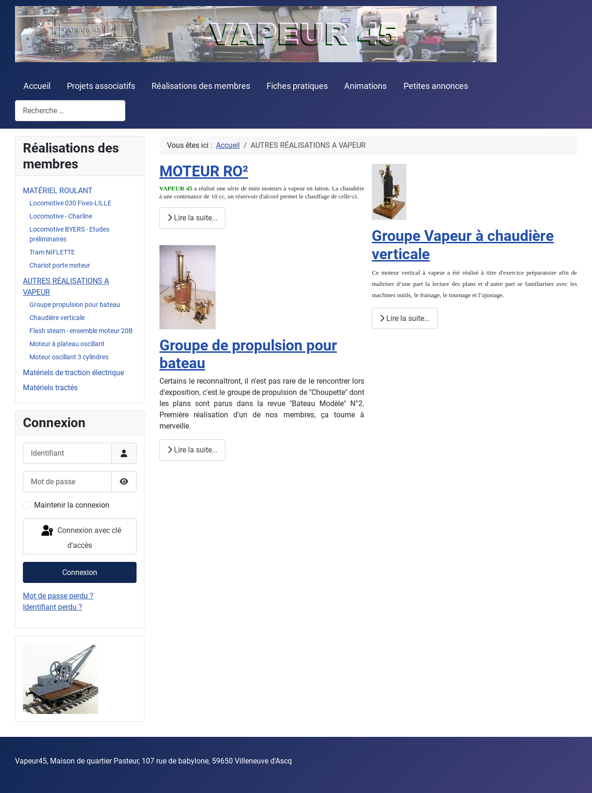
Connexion (79, 572)
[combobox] (70, 110)
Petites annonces (436, 86)
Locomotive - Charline (60, 216)
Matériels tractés (50, 387)
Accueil (37, 86)
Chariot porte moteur (59, 265)
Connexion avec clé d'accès (80, 537)
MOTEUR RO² (203, 171)
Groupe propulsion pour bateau (74, 304)
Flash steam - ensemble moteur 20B (81, 331)
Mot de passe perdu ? (58, 595)
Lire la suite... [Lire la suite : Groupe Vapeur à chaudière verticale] (405, 318)
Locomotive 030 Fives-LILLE (70, 203)
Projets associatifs (101, 86)
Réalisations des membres (201, 86)
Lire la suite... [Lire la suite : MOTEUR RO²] (192, 217)
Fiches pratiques (297, 86)
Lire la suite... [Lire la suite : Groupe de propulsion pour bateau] (192, 449)
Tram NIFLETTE (52, 252)
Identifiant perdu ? (52, 607)
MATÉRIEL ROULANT (58, 190)
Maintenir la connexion (71, 505)
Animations (365, 86)
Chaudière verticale (57, 317)
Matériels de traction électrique (73, 372)
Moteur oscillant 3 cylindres (68, 357)
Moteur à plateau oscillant (67, 344)
